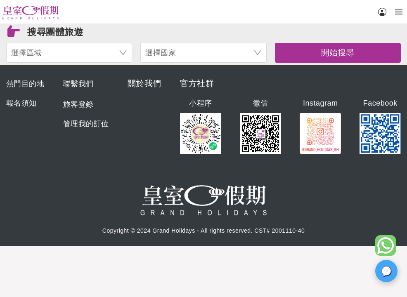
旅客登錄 (78, 104)
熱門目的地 (25, 84)
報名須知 (21, 103)
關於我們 (144, 83)
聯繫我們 (78, 84)
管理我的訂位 (86, 124)
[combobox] (69, 53)
